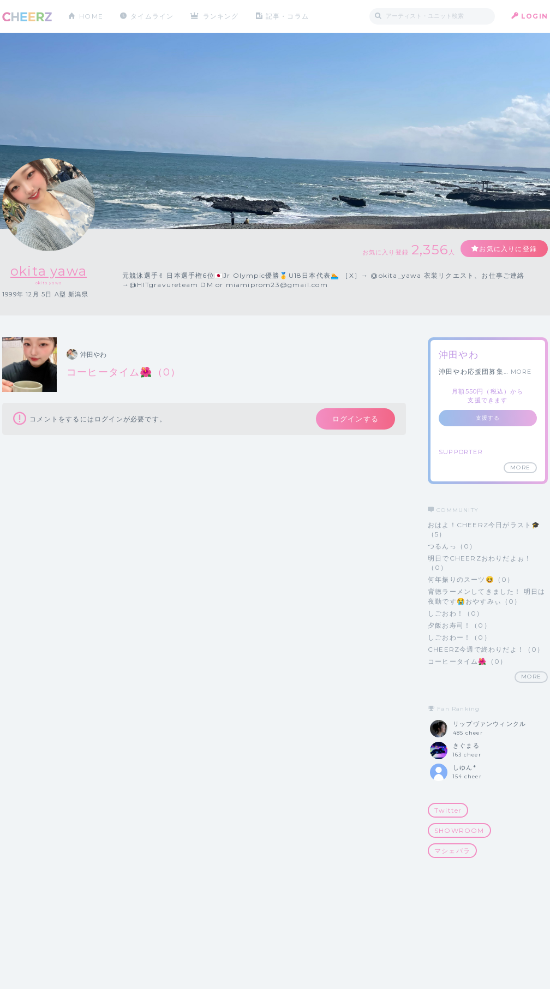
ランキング (221, 16)
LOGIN (534, 16)
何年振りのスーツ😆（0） (471, 579)
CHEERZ (27, 16)
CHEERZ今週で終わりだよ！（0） (486, 649)
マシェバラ (452, 851)
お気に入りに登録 (508, 249)
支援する (488, 417)
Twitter (448, 810)
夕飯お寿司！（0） (459, 625)
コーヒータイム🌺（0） (467, 661)
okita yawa (48, 271)
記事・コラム (287, 16)
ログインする (355, 418)
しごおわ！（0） (456, 613)
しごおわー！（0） (459, 637)
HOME (91, 16)
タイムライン (152, 16)
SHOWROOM (459, 830)
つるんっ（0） (452, 546)
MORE (521, 372)
